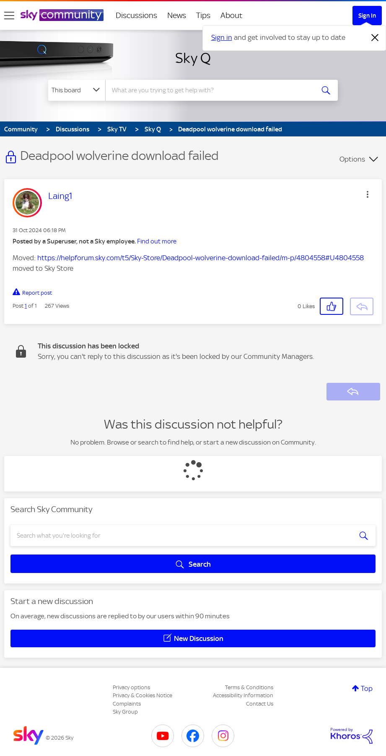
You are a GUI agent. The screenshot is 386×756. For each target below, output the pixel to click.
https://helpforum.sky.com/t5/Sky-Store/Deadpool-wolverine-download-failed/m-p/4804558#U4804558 (200, 258)
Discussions (136, 15)
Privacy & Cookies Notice (142, 695)
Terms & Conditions (249, 687)
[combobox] (210, 90)
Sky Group (125, 712)
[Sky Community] (62, 15)
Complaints (127, 704)
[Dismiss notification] (375, 37)
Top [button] (367, 688)
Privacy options (131, 687)
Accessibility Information (243, 695)
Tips (203, 15)
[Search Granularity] (76, 90)
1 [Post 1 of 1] (26, 306)
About (231, 15)
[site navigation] (9, 15)
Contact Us (259, 704)
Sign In (367, 15)
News (176, 15)
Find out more (156, 241)
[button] (367, 194)
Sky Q (193, 58)
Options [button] (352, 159)
